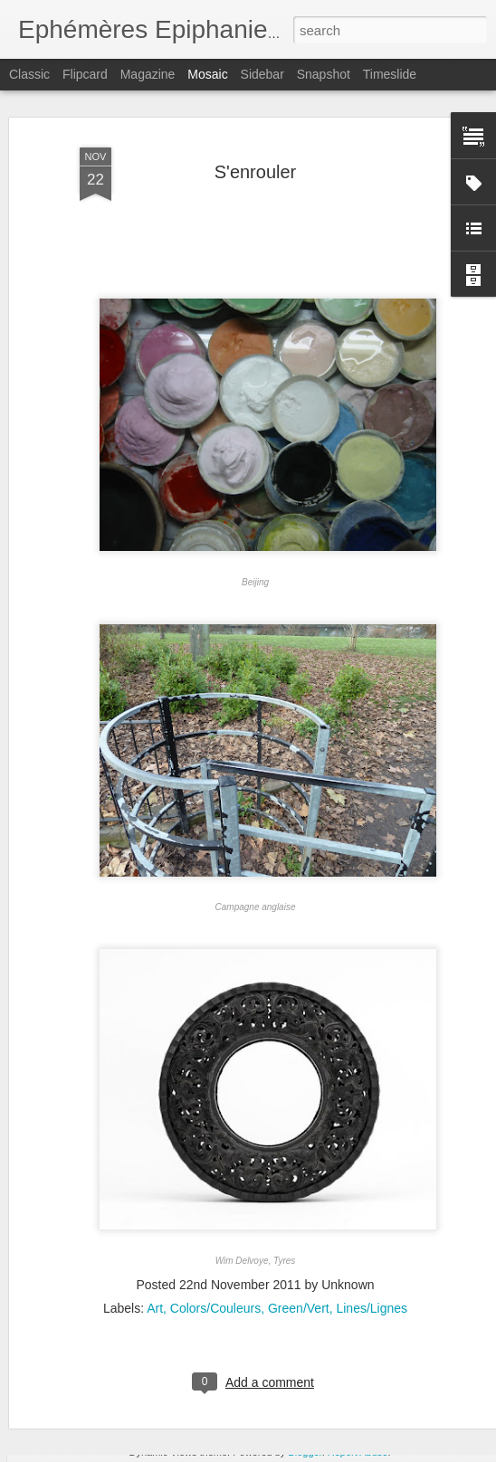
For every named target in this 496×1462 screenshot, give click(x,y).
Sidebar (262, 74)
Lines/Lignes (371, 1271)
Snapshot (323, 74)
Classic (29, 74)
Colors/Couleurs (215, 1271)
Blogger (304, 1452)
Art (155, 1271)
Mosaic (207, 74)
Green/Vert (298, 1271)
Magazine (148, 74)
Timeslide (389, 74)
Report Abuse (358, 1452)
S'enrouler (256, 135)
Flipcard (85, 74)
